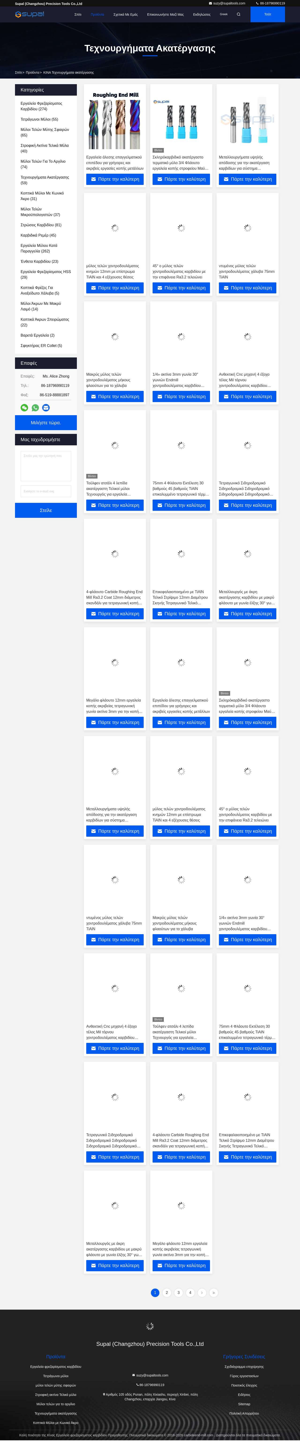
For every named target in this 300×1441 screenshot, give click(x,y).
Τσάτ (267, 14)
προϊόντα (32, 72)
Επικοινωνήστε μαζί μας (164, 14)
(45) (38, 235)
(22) (45, 322)
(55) (39, 119)
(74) (43, 164)
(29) (46, 274)
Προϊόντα (96, 14)
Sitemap (244, 1405)
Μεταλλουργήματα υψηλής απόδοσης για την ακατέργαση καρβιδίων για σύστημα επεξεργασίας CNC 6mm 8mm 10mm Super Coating (244, 168)
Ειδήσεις (244, 1395)
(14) (41, 306)
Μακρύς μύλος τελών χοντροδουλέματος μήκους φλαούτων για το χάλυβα (108, 380)
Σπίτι (76, 14)
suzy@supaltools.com (227, 3)
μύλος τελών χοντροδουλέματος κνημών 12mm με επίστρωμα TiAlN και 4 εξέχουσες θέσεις (112, 271)
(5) (40, 290)
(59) (45, 180)
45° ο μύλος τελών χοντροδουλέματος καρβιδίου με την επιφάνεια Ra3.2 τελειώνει (179, 271)
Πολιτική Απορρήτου (244, 1414)
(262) (39, 248)
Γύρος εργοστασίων (244, 1377)
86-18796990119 (270, 3)
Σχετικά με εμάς (124, 14)
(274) (41, 106)
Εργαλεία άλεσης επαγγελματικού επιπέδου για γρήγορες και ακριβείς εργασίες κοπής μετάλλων (115, 162)
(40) (45, 148)
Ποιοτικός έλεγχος (244, 1386)
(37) (40, 212)
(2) (38, 335)
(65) (45, 132)
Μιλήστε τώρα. (46, 422)
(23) (39, 261)
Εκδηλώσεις (200, 14)
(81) (41, 225)
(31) (42, 196)
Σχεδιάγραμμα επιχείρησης (244, 1367)
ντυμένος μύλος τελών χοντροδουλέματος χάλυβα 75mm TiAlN (246, 271)
